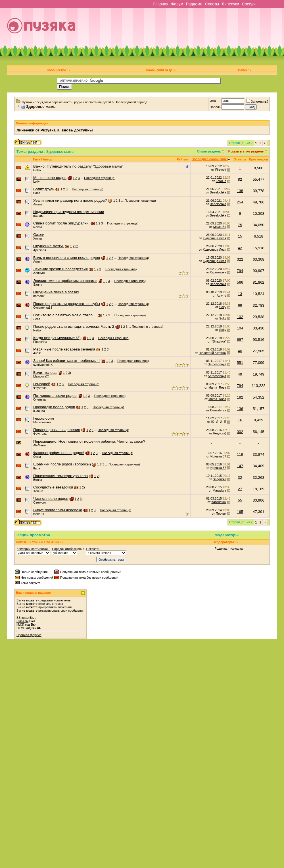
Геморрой (41, 384)
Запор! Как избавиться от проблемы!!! (66, 360)
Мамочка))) (41, 376)
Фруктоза (40, 387)
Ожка (37, 456)
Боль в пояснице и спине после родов (66, 257)
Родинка (221, 548)
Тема (36, 159)
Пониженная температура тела (60, 476)
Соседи (249, 4)
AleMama (39, 445)
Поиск (244, 70)
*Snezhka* (219, 341)
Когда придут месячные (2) (56, 338)
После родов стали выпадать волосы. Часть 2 (73, 326)
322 (240, 259)
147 (240, 466)
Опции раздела (209, 151)
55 (240, 500)
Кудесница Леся (214, 238)
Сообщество (58, 70)
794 (240, 271)
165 (240, 512)
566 (240, 282)
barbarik (39, 296)
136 (240, 409)
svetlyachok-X (43, 364)
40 (240, 351)
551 (240, 362)
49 (240, 374)
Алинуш (39, 273)
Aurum (37, 261)
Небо (37, 170)
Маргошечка (42, 422)
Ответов (239, 159)
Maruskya (219, 490)
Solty (222, 307)
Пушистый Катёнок (212, 352)
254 (240, 202)
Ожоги (38, 234)
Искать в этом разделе (246, 151)
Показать (92, 549)
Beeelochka (218, 192)
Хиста (37, 238)
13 (240, 294)
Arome (37, 204)
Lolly (36, 181)
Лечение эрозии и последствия (60, 269)
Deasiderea (218, 410)
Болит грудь (43, 189)
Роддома (194, 4)
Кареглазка (218, 272)
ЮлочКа (39, 411)
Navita (37, 227)
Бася (36, 193)
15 (240, 236)
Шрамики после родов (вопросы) (62, 464)
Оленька (39, 399)
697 (240, 339)
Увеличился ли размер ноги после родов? (70, 200)
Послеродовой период (131, 102)
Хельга (38, 491)
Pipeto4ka (40, 341)
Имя (213, 101)
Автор (47, 159)
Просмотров (258, 159)
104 (240, 328)
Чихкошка (235, 548)
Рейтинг (183, 159)
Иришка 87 (218, 456)
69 (240, 305)
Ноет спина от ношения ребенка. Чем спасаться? (102, 441)
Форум (177, 4)
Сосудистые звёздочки (53, 487)
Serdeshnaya (217, 364)
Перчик (221, 513)
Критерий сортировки (32, 549)
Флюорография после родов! (58, 453)
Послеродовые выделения (56, 430)
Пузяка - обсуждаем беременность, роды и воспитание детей (66, 102)
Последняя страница (99, 178)
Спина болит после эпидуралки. (61, 223)
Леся (36, 319)
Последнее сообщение (209, 159)
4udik (37, 353)
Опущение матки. (48, 246)
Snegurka (219, 479)
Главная (160, 4)
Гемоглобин (43, 418)
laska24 (38, 514)
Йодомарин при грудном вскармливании (68, 212)
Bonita (37, 479)
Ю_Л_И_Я (218, 421)
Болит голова (45, 372)
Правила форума (28, 635)
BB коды (22, 617)
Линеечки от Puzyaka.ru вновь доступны (54, 130)
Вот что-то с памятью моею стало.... (65, 315)
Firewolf (220, 169)
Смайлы (22, 621)
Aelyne (221, 295)
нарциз (38, 215)
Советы (212, 4)
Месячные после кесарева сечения (64, 349)
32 (240, 477)
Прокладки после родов (54, 407)
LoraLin (221, 181)
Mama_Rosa (217, 387)
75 (240, 225)
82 (240, 179)
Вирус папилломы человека (57, 510)
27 (240, 489)
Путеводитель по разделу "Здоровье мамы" (85, 166)
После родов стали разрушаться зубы (66, 304)
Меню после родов (49, 178)
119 (240, 454)
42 (240, 248)
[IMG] (20, 624)
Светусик (39, 502)
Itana (36, 468)
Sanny (37, 284)
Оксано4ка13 (42, 307)
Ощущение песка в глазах (56, 292)
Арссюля (39, 250)
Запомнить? (257, 101)
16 (240, 420)
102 (240, 317)
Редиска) (219, 433)
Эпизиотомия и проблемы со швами (65, 281)
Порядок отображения (68, 549)
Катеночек (218, 502)
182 (240, 397)
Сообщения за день (161, 70)
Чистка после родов (50, 498)
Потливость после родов (54, 395)
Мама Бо (219, 226)
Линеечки (230, 4)
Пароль (215, 107)
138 (240, 191)
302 (240, 432)
